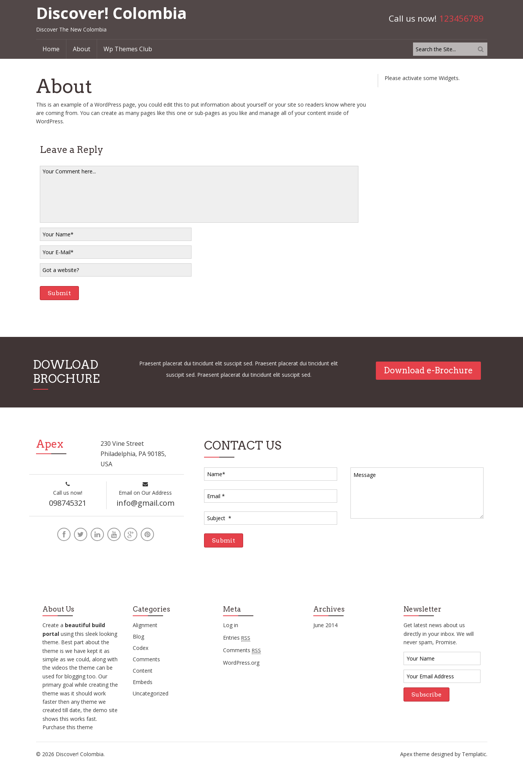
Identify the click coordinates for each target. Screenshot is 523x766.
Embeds (142, 682)
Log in (230, 625)
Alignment (145, 625)
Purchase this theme (67, 727)
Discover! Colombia (111, 13)
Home (51, 49)
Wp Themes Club (128, 49)
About (81, 49)
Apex (406, 754)
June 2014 (325, 625)
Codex (140, 648)
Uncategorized (150, 693)
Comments (146, 659)
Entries (236, 637)
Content (142, 671)
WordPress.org (241, 662)
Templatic (474, 754)
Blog (138, 636)
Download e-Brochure (428, 370)
